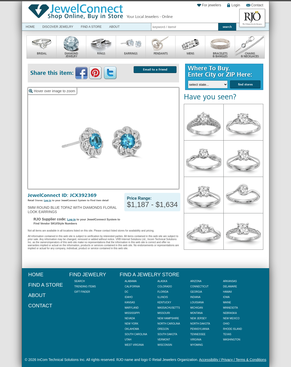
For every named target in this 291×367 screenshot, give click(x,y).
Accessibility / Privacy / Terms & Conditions (232, 360)
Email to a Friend (155, 69)
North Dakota (200, 323)
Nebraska (230, 313)
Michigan (196, 307)
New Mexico (231, 318)
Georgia (196, 291)
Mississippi (132, 313)
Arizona (195, 281)
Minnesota (230, 307)
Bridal (41, 53)
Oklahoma (132, 329)
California (132, 286)
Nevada (130, 318)
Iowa (226, 297)
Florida (162, 291)
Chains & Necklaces (250, 55)
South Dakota (167, 334)
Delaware (230, 286)
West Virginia (134, 344)
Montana (196, 313)
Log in (47, 200)
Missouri (163, 313)
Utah (128, 339)
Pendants (161, 53)
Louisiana (196, 302)
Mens (190, 53)
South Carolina (136, 334)
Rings (101, 53)
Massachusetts (168, 307)
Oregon (162, 329)
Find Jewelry (87, 274)
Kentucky (164, 302)
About (114, 27)
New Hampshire (168, 318)
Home (30, 27)
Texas (227, 334)
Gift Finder (82, 291)
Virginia (195, 339)
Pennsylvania (199, 329)
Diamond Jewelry (71, 55)
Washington (231, 339)
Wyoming (196, 344)
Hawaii (227, 291)
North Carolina (168, 323)
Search (79, 281)
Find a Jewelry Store (149, 274)
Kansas (130, 302)
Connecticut (199, 286)
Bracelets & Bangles (220, 55)
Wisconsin (164, 344)
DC (126, 291)
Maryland (131, 307)
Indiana (195, 297)
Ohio (226, 323)
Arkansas (230, 281)
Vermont (163, 339)
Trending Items (85, 286)
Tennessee (198, 334)
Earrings (130, 53)
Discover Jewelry (57, 27)
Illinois (162, 297)
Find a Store (91, 27)
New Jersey (198, 318)
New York (131, 323)
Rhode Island (232, 329)
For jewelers (211, 5)
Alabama (130, 281)
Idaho (129, 297)
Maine (227, 302)
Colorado (164, 286)
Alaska (162, 281)
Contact (257, 5)
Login (235, 5)
